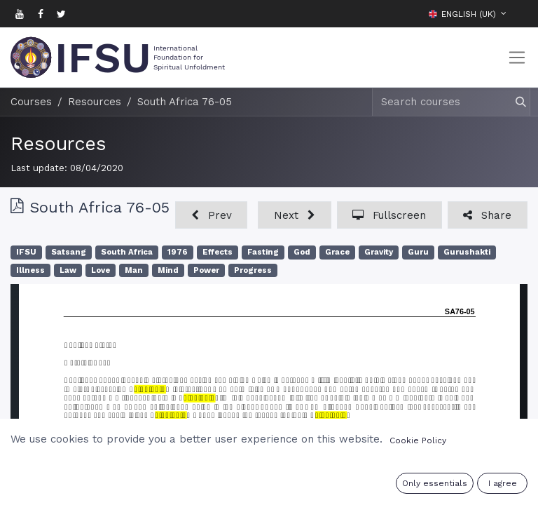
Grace (337, 252)
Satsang (68, 252)
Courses (31, 101)
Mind (168, 270)
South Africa (127, 252)
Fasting (263, 252)
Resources (58, 144)
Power (206, 270)
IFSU (26, 252)
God (302, 252)
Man (134, 270)
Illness (30, 270)
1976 (177, 252)
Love (100, 270)
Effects (217, 252)
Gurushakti (466, 252)
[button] (516, 13)
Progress (253, 270)
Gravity (378, 252)
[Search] (514, 102)
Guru (418, 252)
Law (68, 270)
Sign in (448, 485)
